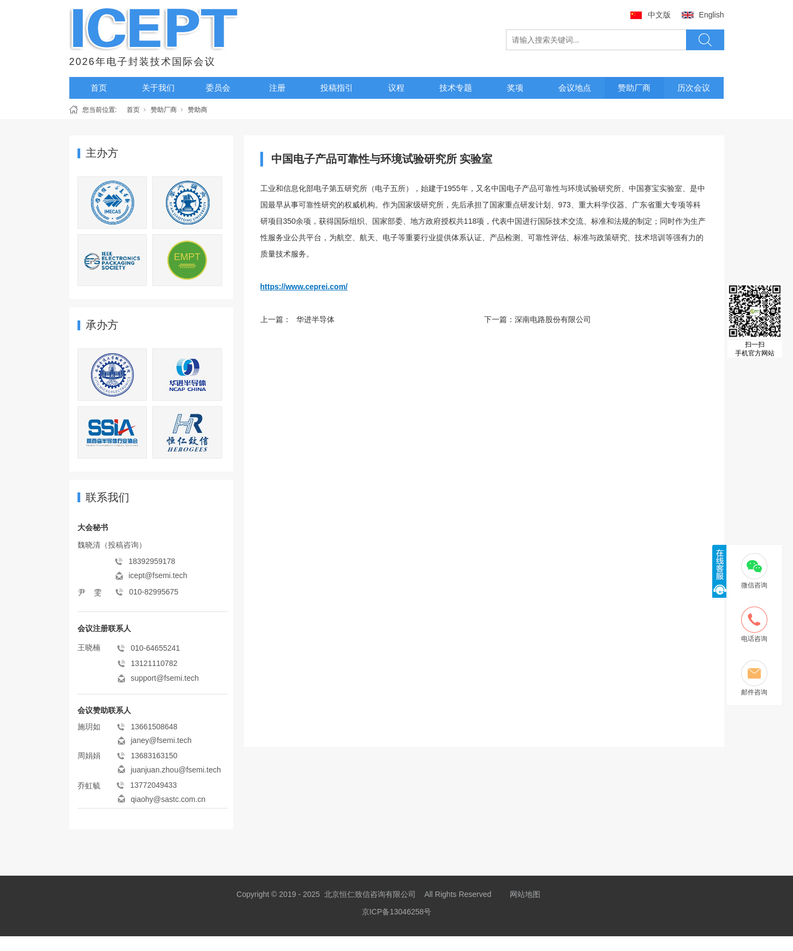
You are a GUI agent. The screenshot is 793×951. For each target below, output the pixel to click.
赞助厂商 (634, 87)
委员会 (218, 87)
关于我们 (158, 87)
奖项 (515, 87)
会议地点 (574, 87)
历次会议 (693, 87)
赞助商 (197, 110)
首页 (99, 87)
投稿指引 (336, 87)
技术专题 (455, 87)
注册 (277, 87)
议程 (396, 87)
